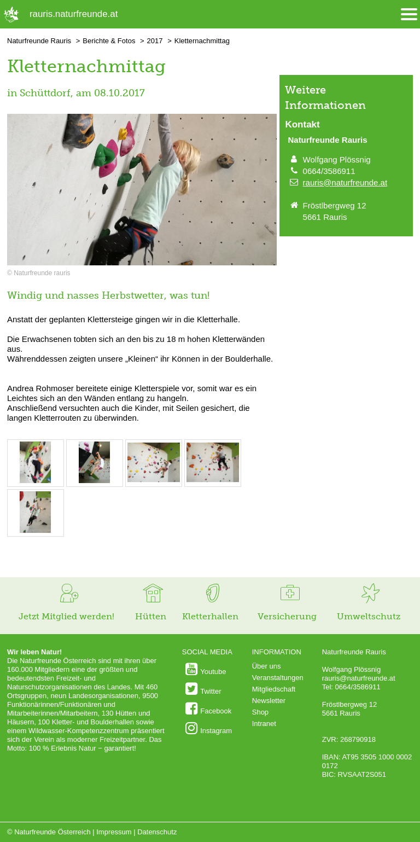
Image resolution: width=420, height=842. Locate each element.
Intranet (264, 723)
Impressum (113, 832)
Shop (260, 712)
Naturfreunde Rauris (39, 41)
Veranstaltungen (278, 677)
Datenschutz (157, 832)
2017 (155, 41)
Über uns (266, 666)
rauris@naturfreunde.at (345, 182)
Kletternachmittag (202, 41)
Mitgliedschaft (273, 689)
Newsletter (268, 700)
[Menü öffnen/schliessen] (409, 14)
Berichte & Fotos (109, 41)
